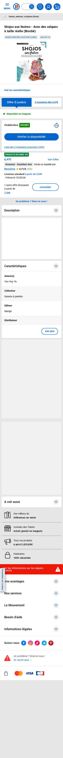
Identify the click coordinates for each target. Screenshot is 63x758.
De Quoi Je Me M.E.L (15, 717)
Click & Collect (12, 619)
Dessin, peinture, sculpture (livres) (21, 37)
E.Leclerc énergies (14, 624)
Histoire (8, 692)
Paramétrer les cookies (2, 579)
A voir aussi (31, 502)
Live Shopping (12, 603)
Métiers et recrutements (17, 713)
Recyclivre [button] (9, 169)
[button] (46, 102)
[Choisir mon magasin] (40, 6)
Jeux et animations (14, 599)
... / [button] (4, 16)
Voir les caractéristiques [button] (17, 90)
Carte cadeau (11, 641)
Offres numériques (14, 658)
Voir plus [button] (49, 331)
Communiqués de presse (17, 726)
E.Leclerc (16, 662)
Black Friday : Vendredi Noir (19, 675)
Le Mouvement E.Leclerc (17, 696)
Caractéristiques (31, 266)
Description (31, 210)
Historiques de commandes (19, 751)
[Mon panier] (57, 6)
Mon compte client (14, 747)
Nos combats (11, 700)
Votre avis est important (17, 654)
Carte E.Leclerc (12, 590)
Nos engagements (14, 704)
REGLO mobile (12, 632)
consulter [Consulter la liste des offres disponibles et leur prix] (45, 187)
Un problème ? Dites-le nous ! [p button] (31, 201)
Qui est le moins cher (15, 722)
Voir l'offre (53, 159)
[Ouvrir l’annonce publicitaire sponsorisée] (31, 238)
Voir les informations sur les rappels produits (23, 569)
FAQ (6, 755)
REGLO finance (12, 628)
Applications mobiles (15, 649)
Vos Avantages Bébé (15, 594)
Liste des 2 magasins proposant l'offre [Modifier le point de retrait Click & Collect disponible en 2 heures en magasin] (24, 147)
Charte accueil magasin (17, 671)
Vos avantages (31, 581)
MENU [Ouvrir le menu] (7, 6)
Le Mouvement (31, 687)
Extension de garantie (16, 637)
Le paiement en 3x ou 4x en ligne (22, 667)
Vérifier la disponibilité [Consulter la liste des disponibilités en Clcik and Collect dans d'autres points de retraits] (31, 136)
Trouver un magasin (15, 730)
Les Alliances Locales (15, 709)
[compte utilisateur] (48, 6)
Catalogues (10, 586)
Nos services (31, 615)
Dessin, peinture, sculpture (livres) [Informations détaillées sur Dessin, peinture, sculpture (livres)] (24, 16)
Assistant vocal (12, 645)
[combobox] (28, 6)
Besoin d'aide (31, 742)
